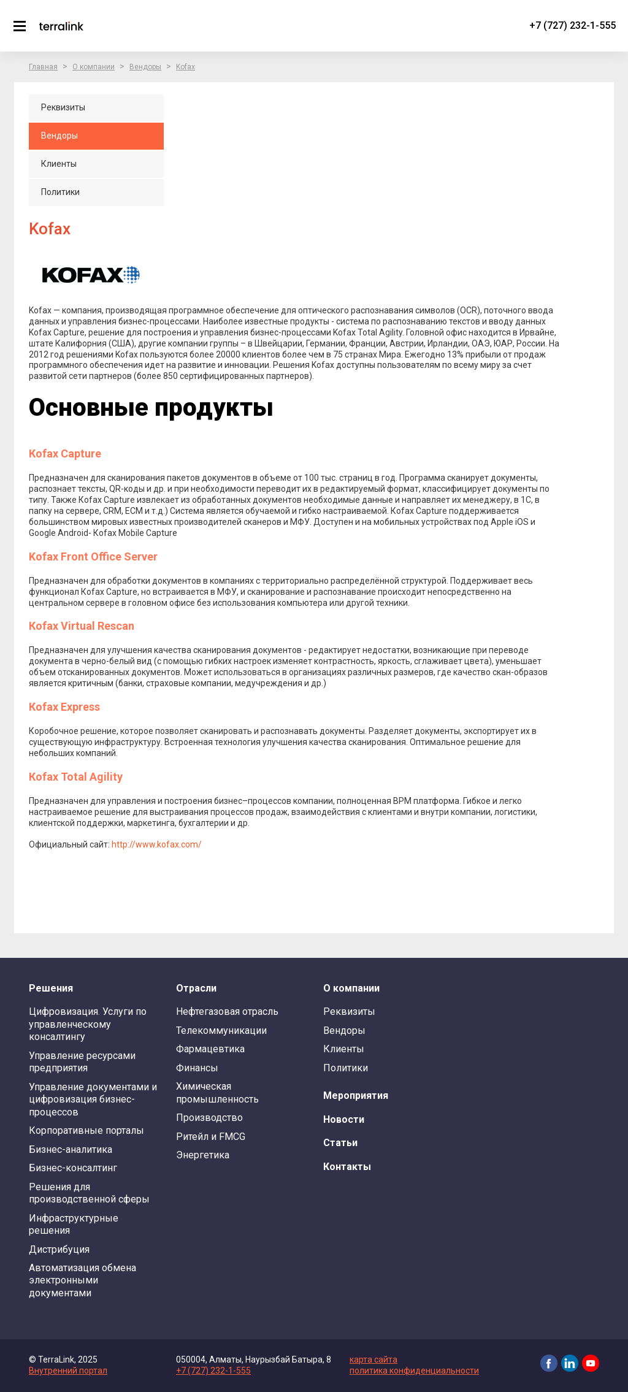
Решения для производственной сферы (89, 1193)
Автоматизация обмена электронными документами (82, 1280)
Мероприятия (355, 1095)
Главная (43, 67)
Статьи (340, 1143)
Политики (345, 1068)
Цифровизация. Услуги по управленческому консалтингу (88, 1024)
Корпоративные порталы (86, 1130)
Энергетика (202, 1155)
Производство (209, 1117)
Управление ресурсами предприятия (82, 1062)
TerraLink (61, 26)
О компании (93, 67)
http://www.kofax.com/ (157, 844)
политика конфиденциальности (414, 1370)
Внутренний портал (68, 1370)
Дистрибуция (59, 1249)
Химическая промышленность (217, 1092)
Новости (343, 1119)
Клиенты (343, 1049)
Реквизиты (349, 1011)
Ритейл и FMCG (210, 1136)
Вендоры (145, 67)
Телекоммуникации (221, 1030)
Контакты (347, 1166)
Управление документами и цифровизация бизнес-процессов (93, 1099)
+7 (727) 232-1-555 (572, 25)
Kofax (185, 67)
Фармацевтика (210, 1049)
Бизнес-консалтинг (73, 1168)
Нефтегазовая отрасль (227, 1011)
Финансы (197, 1068)
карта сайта (373, 1359)
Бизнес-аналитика (70, 1149)
